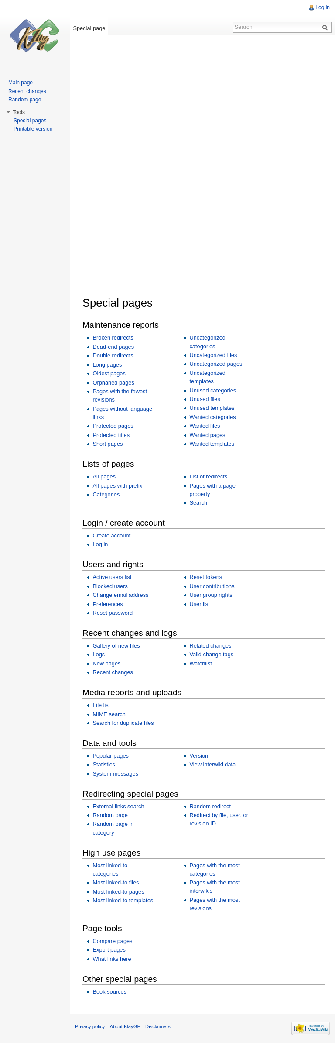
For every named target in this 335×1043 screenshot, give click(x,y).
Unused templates (211, 408)
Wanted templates (211, 443)
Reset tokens (205, 577)
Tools (19, 112)
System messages (115, 773)
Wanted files (204, 426)
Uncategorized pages (215, 363)
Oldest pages (108, 373)
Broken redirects (112, 337)
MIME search (108, 714)
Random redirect (210, 806)
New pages (106, 663)
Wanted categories (212, 417)
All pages (104, 476)
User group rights (210, 595)
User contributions (211, 586)
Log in (100, 544)
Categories (106, 494)
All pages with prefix (117, 485)
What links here (111, 959)
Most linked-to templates (122, 900)
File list (101, 705)
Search (198, 502)
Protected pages (112, 426)
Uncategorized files (213, 355)
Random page (109, 815)
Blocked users (109, 586)
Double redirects (112, 355)
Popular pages (110, 755)
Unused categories (212, 390)
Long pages (107, 364)
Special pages (30, 121)
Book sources (109, 991)
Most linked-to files (115, 882)
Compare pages (112, 941)
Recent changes (112, 672)
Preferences (107, 604)
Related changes (210, 645)
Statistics (103, 764)
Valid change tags (211, 654)
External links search (118, 806)
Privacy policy (90, 1026)
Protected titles (111, 435)
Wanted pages (207, 435)
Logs (98, 654)
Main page (20, 83)
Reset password (112, 613)
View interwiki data (212, 764)
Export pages (108, 949)
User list (199, 604)
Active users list (111, 577)
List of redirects (208, 476)
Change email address (120, 595)
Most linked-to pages (118, 891)
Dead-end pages (113, 346)
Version (198, 755)
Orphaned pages (113, 382)
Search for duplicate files (123, 723)
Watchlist (200, 663)
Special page (89, 28)
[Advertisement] (208, 106)
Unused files (204, 399)
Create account (111, 535)
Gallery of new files (116, 645)
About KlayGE (125, 1026)
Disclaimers (158, 1026)
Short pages (107, 443)
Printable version (33, 129)
